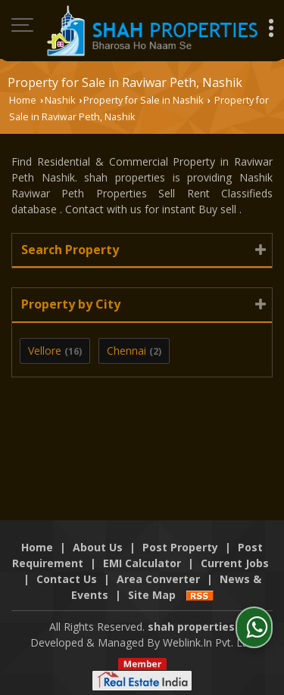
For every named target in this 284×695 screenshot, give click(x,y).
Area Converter (158, 579)
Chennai (126, 350)
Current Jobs (235, 563)
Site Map (152, 595)
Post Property (180, 547)
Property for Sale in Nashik (143, 100)
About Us (98, 547)
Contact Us (66, 579)
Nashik (60, 100)
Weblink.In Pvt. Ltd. (208, 642)
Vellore (44, 350)
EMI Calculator (142, 563)
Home (22, 100)
